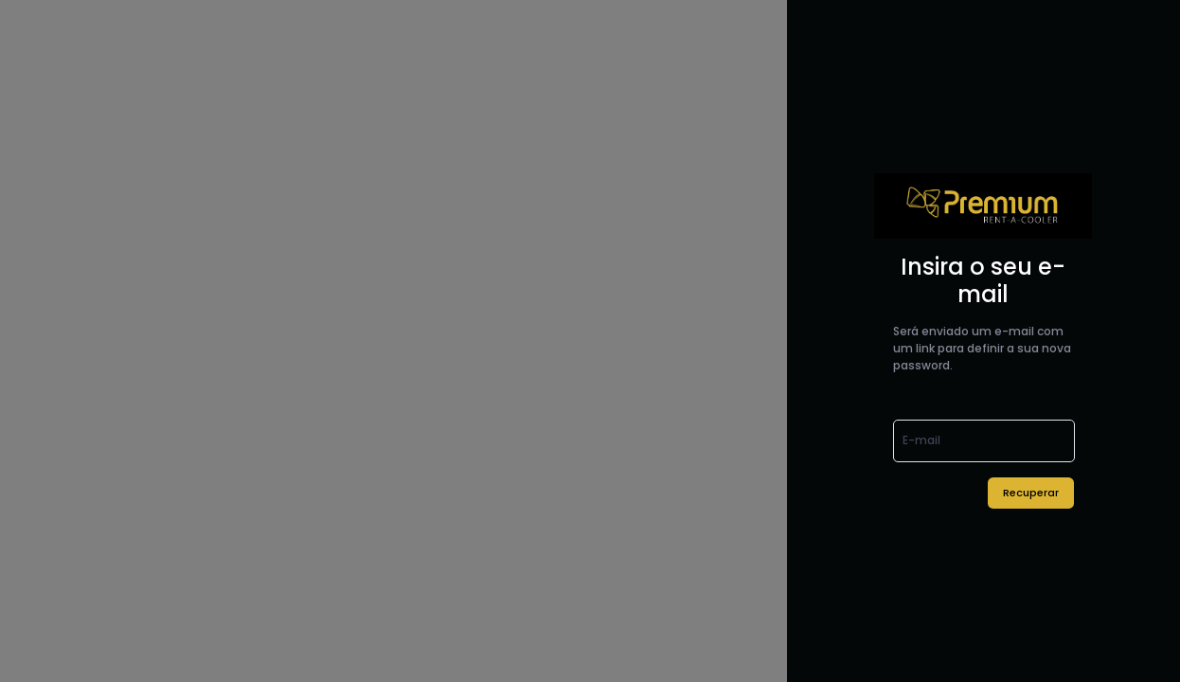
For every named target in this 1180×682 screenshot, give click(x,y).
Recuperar (1031, 492)
